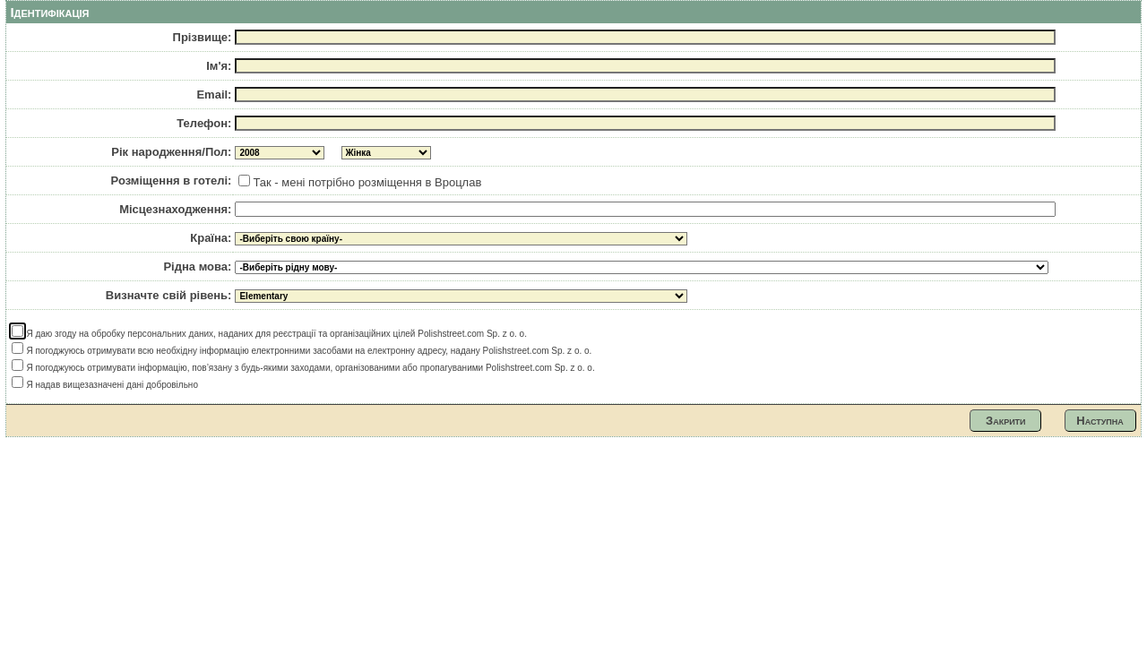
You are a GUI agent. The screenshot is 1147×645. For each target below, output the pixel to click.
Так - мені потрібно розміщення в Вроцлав (359, 182)
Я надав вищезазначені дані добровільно (105, 385)
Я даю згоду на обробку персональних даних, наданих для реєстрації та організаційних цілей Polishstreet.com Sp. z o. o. (269, 334)
